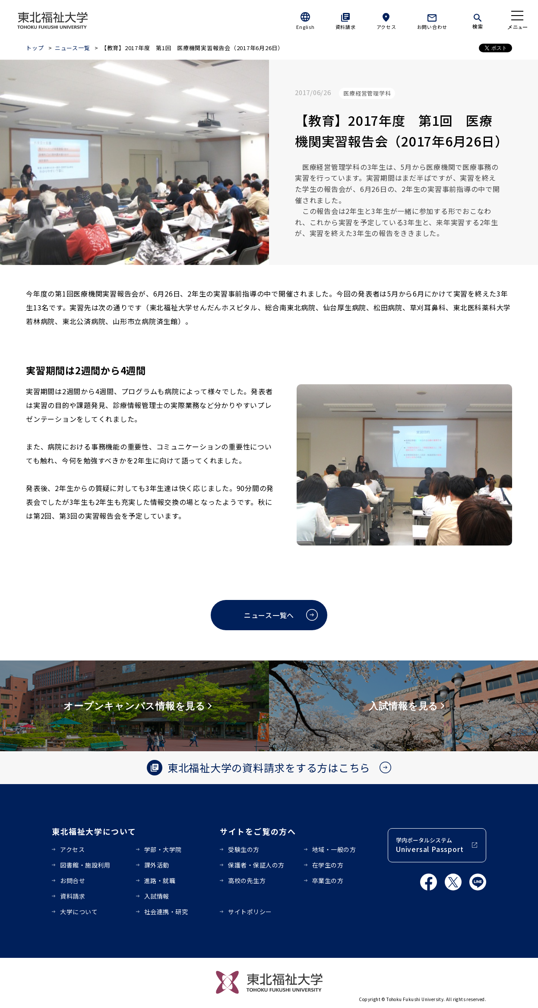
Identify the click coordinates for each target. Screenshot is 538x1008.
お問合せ (72, 880)
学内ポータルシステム (429, 845)
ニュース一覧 (72, 48)
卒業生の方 (328, 880)
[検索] (477, 20)
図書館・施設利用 (85, 865)
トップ (35, 48)
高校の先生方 (247, 880)
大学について (79, 912)
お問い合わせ (432, 26)
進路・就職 (160, 880)
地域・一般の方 (334, 849)
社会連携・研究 (166, 912)
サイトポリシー (250, 912)
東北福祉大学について (94, 831)
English (305, 26)
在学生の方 (328, 865)
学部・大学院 (163, 849)
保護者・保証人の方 (256, 865)
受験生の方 (244, 849)
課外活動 (156, 865)
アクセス (386, 26)
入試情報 (156, 896)
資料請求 (345, 26)
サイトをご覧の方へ (258, 831)
